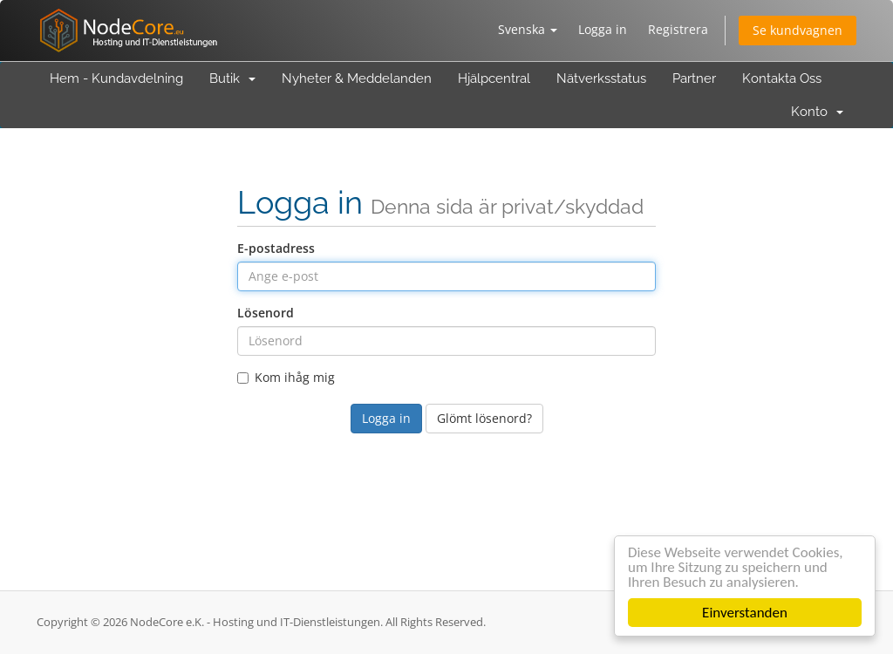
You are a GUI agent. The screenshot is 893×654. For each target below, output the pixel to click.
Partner (694, 78)
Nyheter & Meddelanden (357, 78)
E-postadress (276, 248)
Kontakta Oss (781, 78)
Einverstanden (744, 612)
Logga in (602, 29)
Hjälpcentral (494, 78)
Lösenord (265, 312)
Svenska (527, 29)
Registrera (678, 29)
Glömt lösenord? (484, 418)
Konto (817, 111)
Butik (232, 78)
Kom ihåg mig (286, 377)
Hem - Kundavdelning (116, 78)
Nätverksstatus (601, 78)
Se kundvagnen (797, 30)
